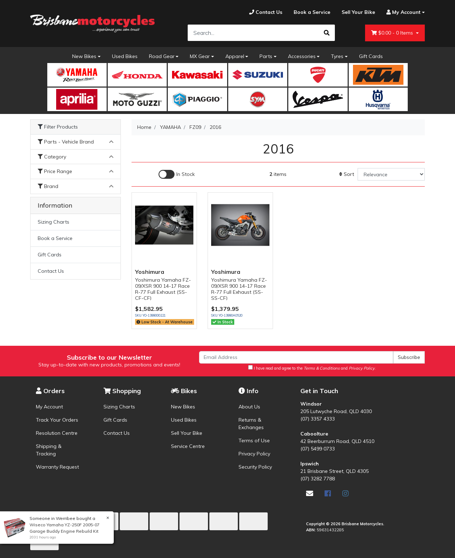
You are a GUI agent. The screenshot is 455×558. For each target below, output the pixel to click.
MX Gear (200, 56)
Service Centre (188, 446)
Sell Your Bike (186, 433)
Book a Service (55, 238)
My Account (49, 406)
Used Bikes (125, 56)
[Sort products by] (391, 174)
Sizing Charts (53, 222)
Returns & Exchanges (251, 424)
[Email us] (309, 493)
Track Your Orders (57, 420)
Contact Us (51, 271)
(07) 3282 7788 (317, 478)
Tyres (337, 56)
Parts (265, 56)
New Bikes (84, 56)
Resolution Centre (56, 433)
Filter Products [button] (58, 127)
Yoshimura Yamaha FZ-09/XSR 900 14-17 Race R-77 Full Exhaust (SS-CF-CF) (163, 289)
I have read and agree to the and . (312, 368)
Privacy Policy (254, 453)
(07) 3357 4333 (317, 419)
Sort (346, 174)
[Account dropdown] (403, 12)
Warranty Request (57, 467)
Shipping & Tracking (48, 450)
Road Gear (162, 56)
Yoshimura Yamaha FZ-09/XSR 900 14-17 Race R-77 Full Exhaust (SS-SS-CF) (239, 289)
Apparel (234, 56)
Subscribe (409, 357)
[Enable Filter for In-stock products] (177, 174)
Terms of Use (254, 440)
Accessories (302, 56)
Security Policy (255, 467)
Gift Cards (371, 56)
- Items (392, 33)
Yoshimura (149, 271)
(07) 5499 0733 (317, 448)
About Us (249, 406)
